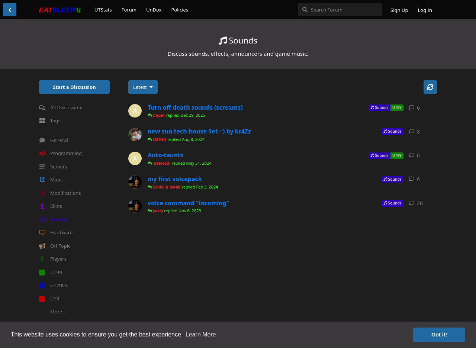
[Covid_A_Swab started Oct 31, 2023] (135, 206)
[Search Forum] (340, 9)
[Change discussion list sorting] (143, 87)
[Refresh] (430, 87)
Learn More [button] (201, 334)
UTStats (103, 9)
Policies (179, 9)
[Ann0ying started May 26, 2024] (135, 158)
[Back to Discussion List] (9, 9)
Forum (129, 9)
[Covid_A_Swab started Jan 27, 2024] (135, 182)
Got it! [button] (439, 335)
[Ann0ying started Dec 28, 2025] (135, 110)
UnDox (154, 9)
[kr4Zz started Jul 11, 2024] (135, 134)
